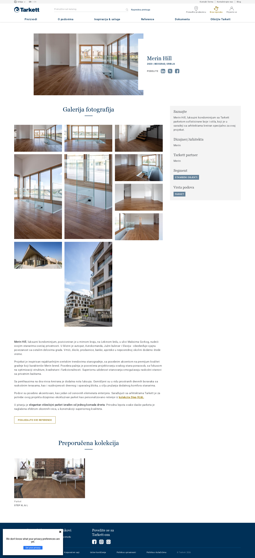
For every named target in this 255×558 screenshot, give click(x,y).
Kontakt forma (206, 2)
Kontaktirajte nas (225, 2)
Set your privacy (33, 547)
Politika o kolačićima (156, 552)
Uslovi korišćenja (98, 552)
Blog (239, 2)
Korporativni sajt (72, 552)
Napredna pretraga (140, 9)
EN (35, 2)
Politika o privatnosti (126, 552)
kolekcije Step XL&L (131, 397)
